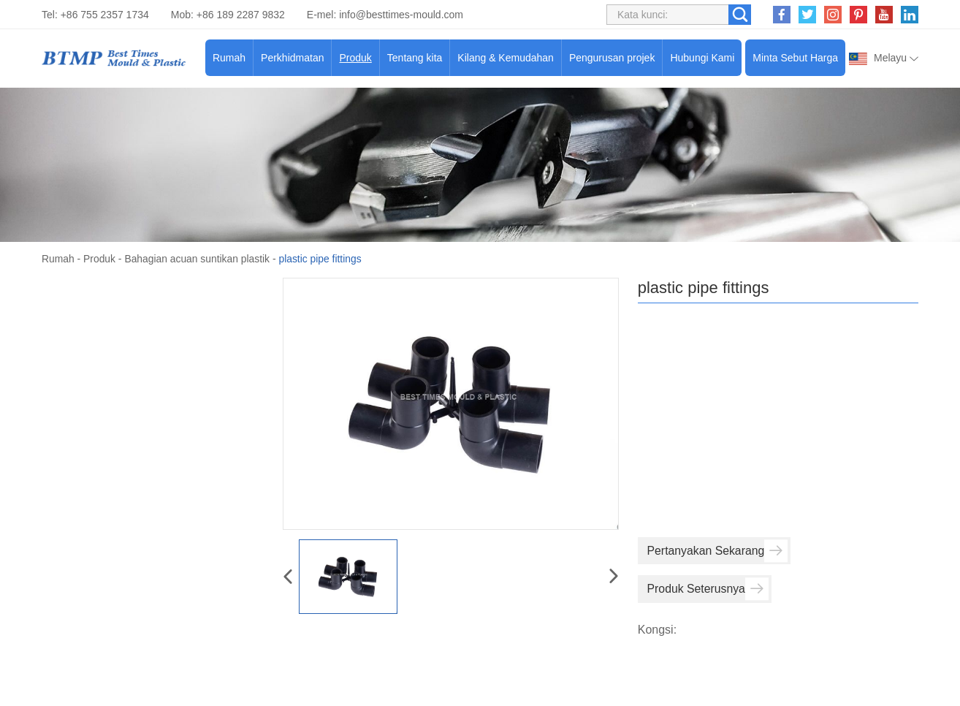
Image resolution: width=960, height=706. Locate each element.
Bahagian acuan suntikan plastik (198, 259)
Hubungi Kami (702, 58)
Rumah (229, 58)
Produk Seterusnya (708, 589)
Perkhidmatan (292, 58)
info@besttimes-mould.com (401, 14)
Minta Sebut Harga (795, 58)
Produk (355, 58)
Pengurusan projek (612, 58)
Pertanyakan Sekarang (718, 550)
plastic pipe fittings (323, 259)
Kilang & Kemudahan (505, 58)
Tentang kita (415, 58)
